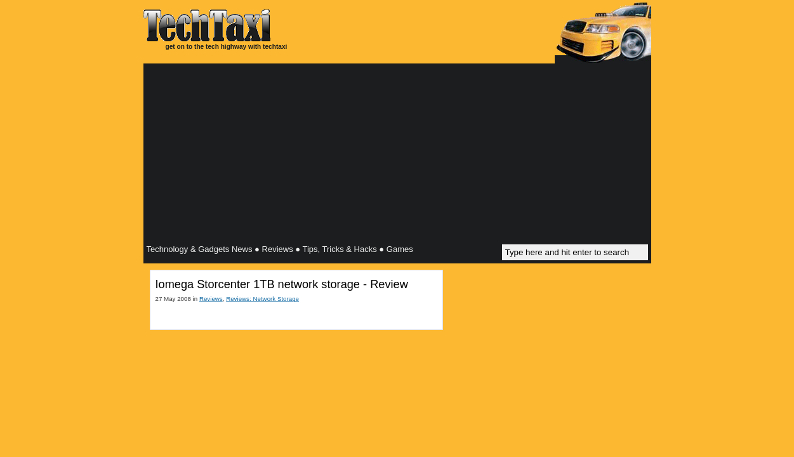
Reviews (277, 249)
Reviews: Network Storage (262, 298)
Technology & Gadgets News (200, 249)
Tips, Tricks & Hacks (339, 249)
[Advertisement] (397, 155)
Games (400, 249)
